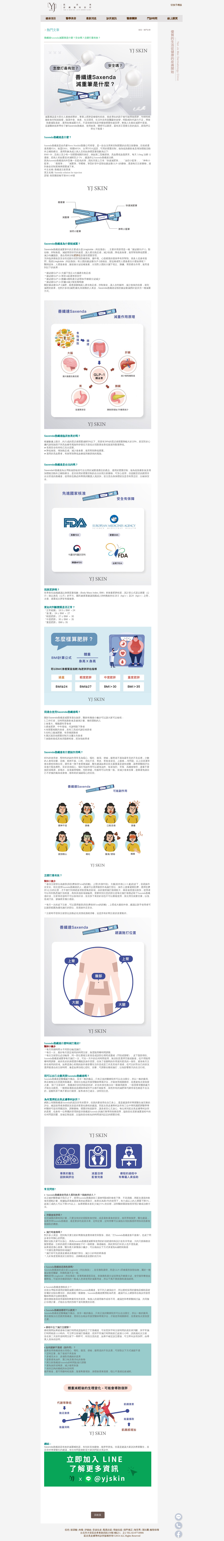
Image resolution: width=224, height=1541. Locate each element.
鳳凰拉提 (107, 1530)
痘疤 (67, 1530)
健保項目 (51, 18)
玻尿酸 (74, 1530)
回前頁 (97, 1515)
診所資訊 (111, 18)
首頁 (140, 30)
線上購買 (172, 18)
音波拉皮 (97, 1530)
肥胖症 (77, 255)
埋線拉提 (117, 1530)
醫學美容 (71, 18)
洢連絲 (87, 1530)
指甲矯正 (128, 1530)
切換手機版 (176, 5)
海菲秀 (137, 1530)
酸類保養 (154, 1530)
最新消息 (91, 18)
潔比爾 (145, 1530)
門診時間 (152, 18)
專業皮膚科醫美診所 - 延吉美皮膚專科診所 (72, 7)
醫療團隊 (132, 18)
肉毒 (81, 1530)
